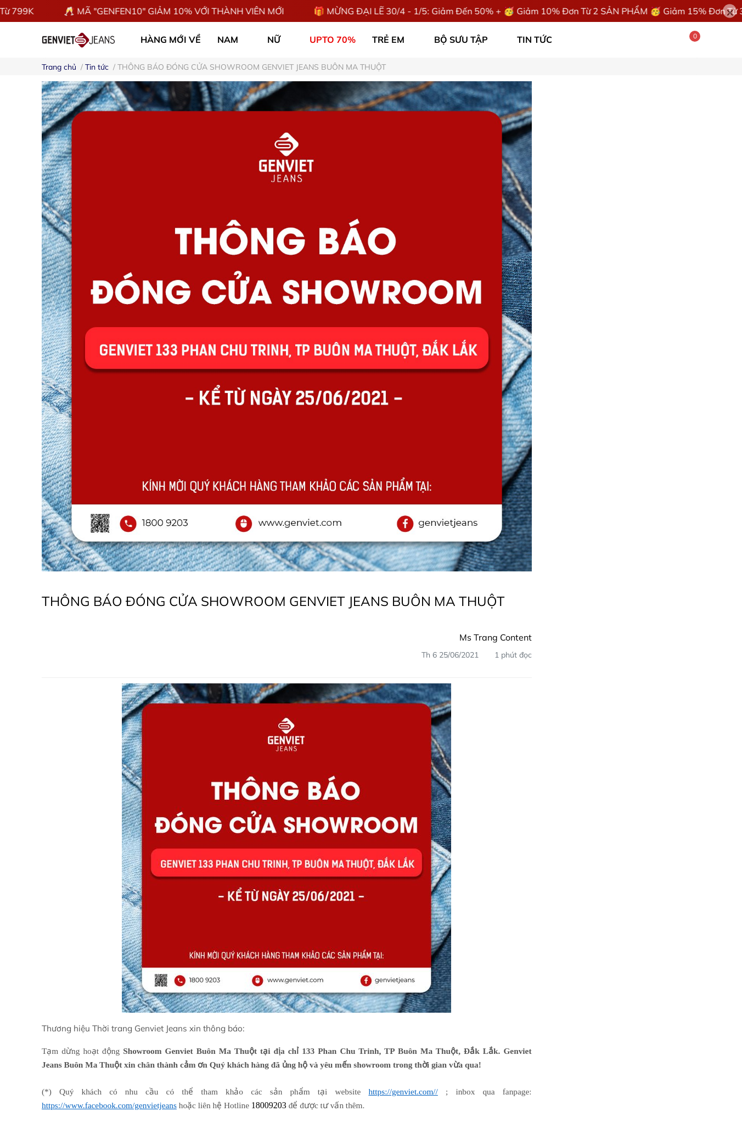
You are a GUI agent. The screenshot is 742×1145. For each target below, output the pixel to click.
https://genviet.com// (402, 1091)
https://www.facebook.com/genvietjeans (109, 1105)
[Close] (730, 11)
